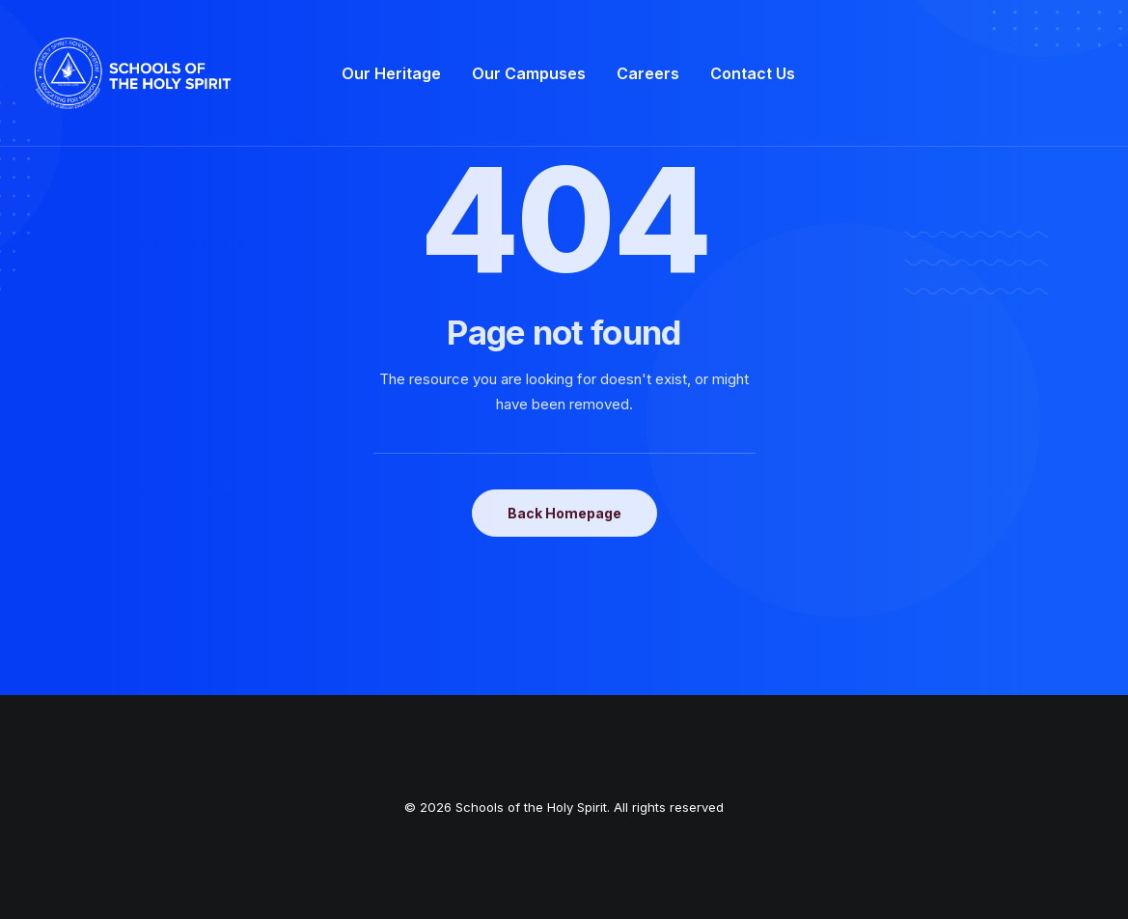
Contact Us (752, 73)
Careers (648, 73)
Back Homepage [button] (564, 513)
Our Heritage (391, 73)
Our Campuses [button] (529, 73)
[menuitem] (391, 73)
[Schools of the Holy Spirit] (133, 73)
